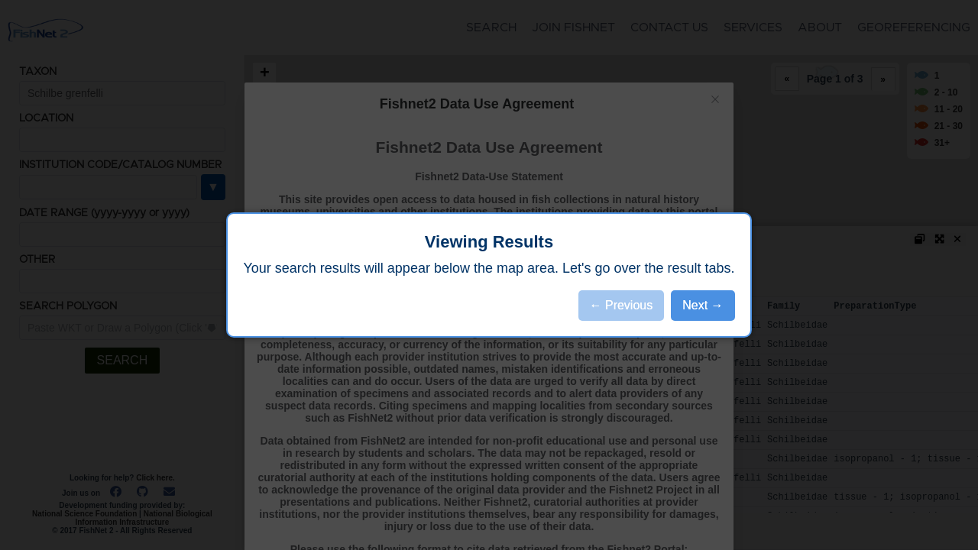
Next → (702, 305)
